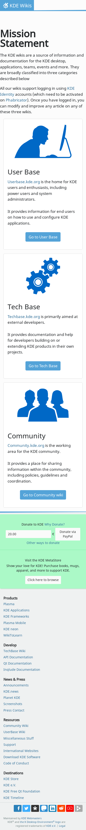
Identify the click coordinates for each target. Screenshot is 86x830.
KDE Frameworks (16, 616)
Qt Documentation (17, 663)
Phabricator (16, 100)
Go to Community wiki (43, 494)
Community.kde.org (26, 445)
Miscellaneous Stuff (18, 738)
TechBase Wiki (14, 651)
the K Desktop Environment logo (40, 822)
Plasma (8, 604)
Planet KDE (11, 697)
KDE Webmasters (31, 818)
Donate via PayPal (68, 533)
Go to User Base (43, 237)
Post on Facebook (18, 808)
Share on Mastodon (44, 808)
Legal (62, 825)
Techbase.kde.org (24, 316)
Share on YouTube (70, 808)
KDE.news (11, 691)
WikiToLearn (12, 635)
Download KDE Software (21, 757)
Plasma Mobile (14, 623)
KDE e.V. (9, 785)
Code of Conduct (16, 763)
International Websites (21, 751)
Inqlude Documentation (21, 669)
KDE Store (11, 779)
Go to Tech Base (43, 365)
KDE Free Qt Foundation (21, 791)
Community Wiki (15, 725)
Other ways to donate (43, 543)
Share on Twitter (26, 808)
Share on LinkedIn (52, 808)
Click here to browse (43, 580)
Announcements (16, 685)
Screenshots (12, 704)
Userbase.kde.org (24, 181)
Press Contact (13, 710)
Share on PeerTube (79, 808)
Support (9, 744)
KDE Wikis (21, 5)
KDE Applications (16, 610)
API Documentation (18, 657)
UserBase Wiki (14, 732)
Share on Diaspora (35, 808)
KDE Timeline (13, 797)
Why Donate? (54, 524)
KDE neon (10, 629)
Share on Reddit (61, 808)
